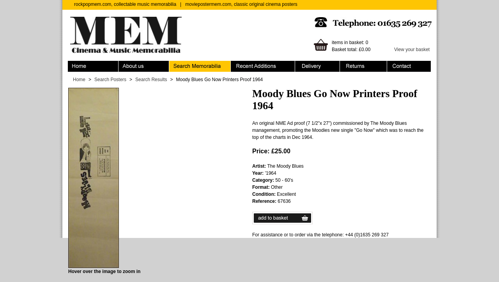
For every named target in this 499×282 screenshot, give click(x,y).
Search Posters (110, 79)
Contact (409, 66)
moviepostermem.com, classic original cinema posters (241, 4)
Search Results (151, 79)
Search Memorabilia (200, 66)
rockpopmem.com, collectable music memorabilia (125, 4)
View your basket (412, 49)
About (144, 66)
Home (93, 66)
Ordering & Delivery (317, 66)
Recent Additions (263, 66)
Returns (363, 66)
